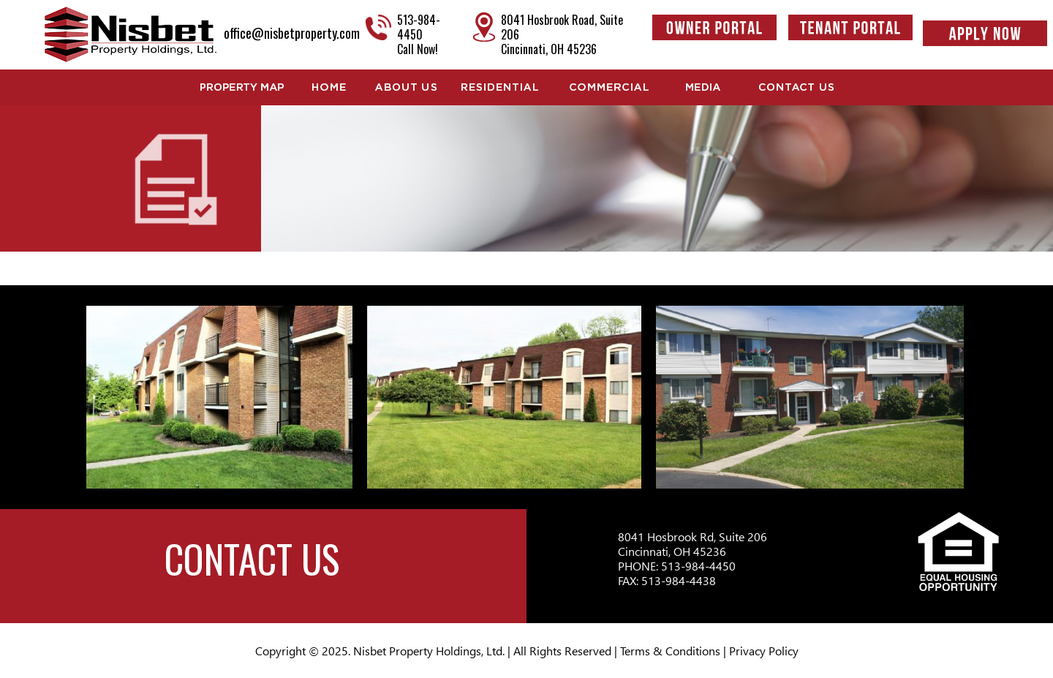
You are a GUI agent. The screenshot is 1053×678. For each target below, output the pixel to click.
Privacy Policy (764, 650)
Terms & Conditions (670, 650)
